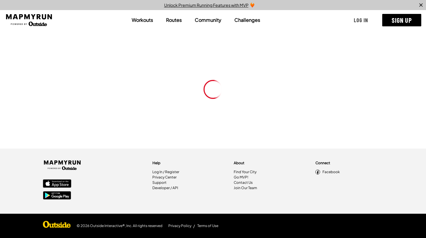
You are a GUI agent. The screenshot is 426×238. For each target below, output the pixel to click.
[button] (360, 20)
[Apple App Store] (57, 184)
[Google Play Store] (57, 196)
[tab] (142, 20)
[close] (421, 5)
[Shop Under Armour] (57, 226)
